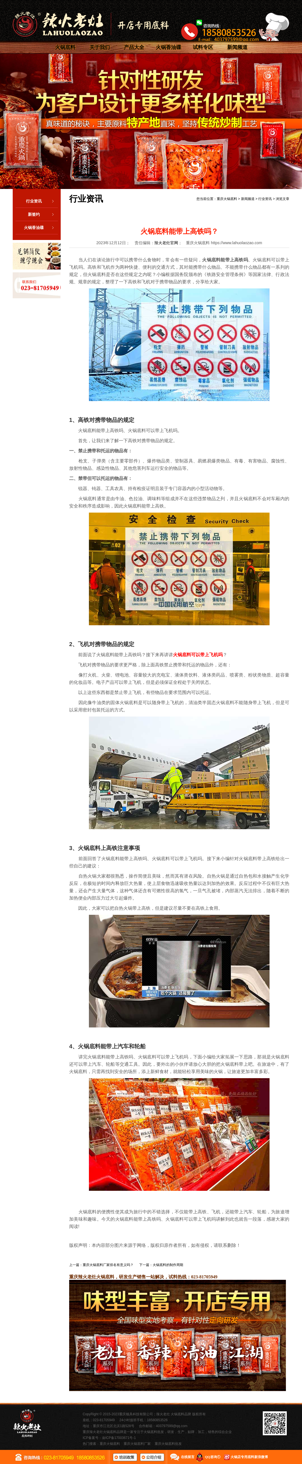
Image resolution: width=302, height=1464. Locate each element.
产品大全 (134, 47)
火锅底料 (65, 47)
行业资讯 (42, 201)
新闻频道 (237, 47)
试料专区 (203, 47)
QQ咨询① (212, 1457)
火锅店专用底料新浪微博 (249, 1457)
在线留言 (187, 1457)
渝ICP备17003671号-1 (119, 1438)
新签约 (43, 214)
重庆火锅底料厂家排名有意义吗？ (108, 1265)
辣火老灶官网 (166, 243)
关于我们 (99, 47)
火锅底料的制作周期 (168, 1265)
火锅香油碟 (168, 47)
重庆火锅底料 (227, 199)
